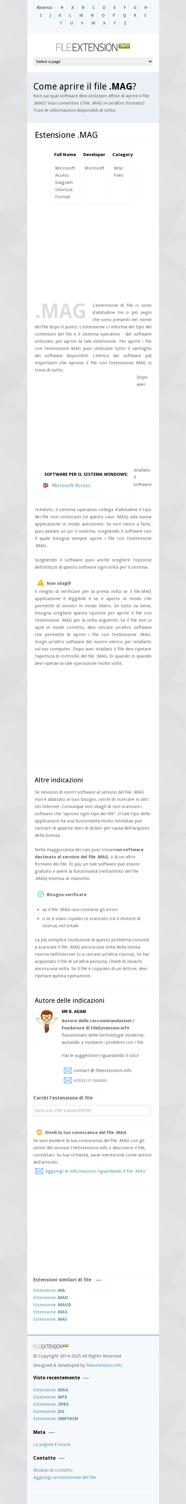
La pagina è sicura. (52, 1444)
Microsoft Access (71, 485)
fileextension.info (104, 1365)
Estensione (49, 1290)
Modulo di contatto (53, 1470)
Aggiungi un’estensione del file (64, 1477)
